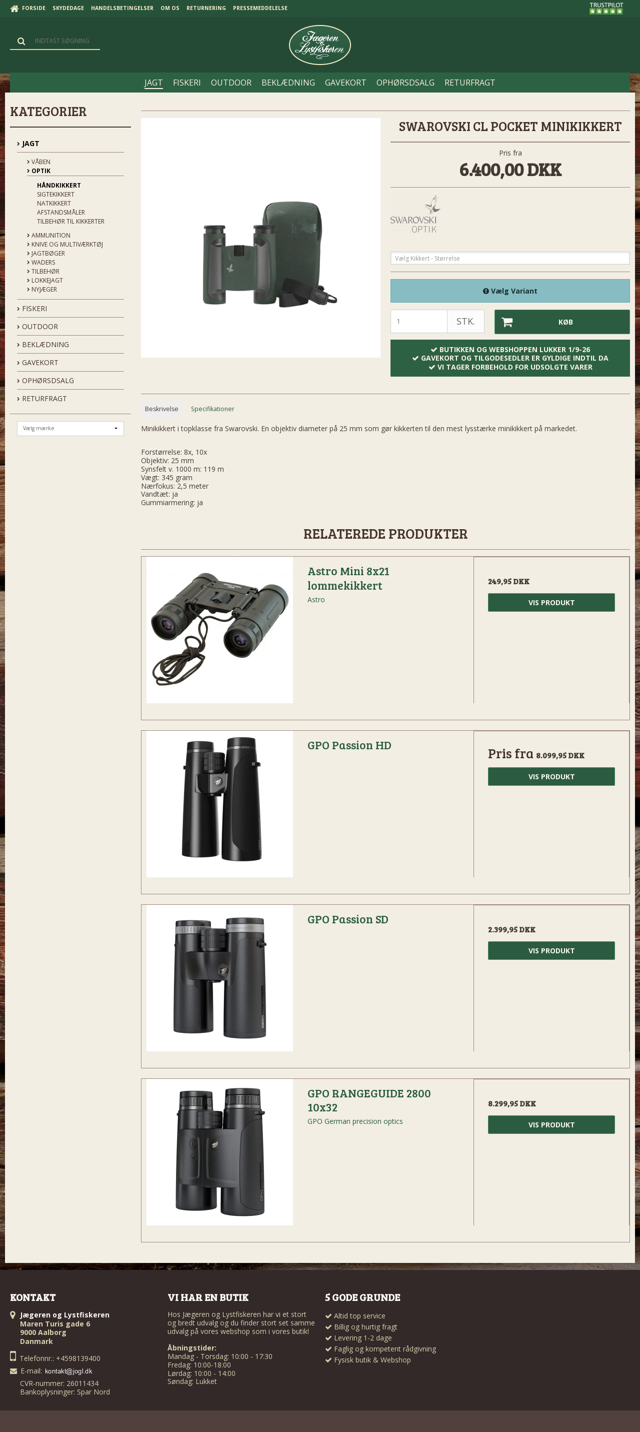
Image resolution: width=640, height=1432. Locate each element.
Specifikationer (212, 409)
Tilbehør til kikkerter (70, 221)
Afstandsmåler (61, 212)
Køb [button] (534, 322)
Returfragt (42, 398)
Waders (41, 262)
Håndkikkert (59, 185)
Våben (38, 162)
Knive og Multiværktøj (65, 244)
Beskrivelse (161, 409)
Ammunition (48, 235)
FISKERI (32, 308)
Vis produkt (551, 602)
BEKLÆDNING (43, 344)
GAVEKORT (37, 362)
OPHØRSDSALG (45, 380)
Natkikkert (54, 203)
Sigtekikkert (55, 194)
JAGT (28, 143)
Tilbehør (43, 271)
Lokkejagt (45, 280)
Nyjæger (42, 289)
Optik (38, 171)
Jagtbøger (46, 253)
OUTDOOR (37, 326)
